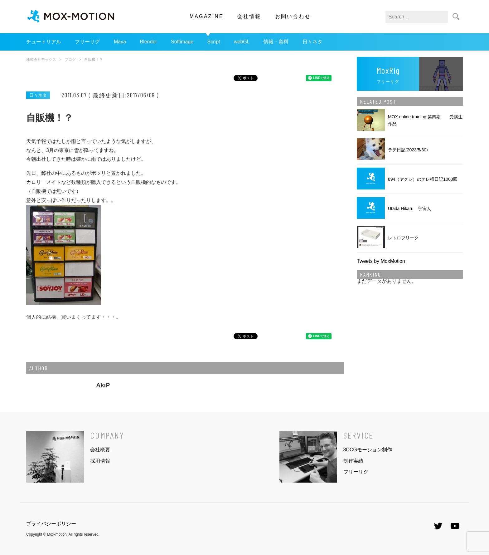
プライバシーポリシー (51, 523)
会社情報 (249, 16)
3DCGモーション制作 (367, 449)
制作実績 (353, 461)
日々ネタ (312, 41)
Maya (120, 41)
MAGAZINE (207, 16)
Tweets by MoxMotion (381, 261)
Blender (148, 41)
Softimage (182, 41)
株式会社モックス (41, 59)
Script (213, 41)
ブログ (70, 59)
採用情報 (100, 461)
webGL (242, 41)
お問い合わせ (293, 16)
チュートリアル (43, 41)
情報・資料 (276, 41)
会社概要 (100, 449)
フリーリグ (87, 41)
